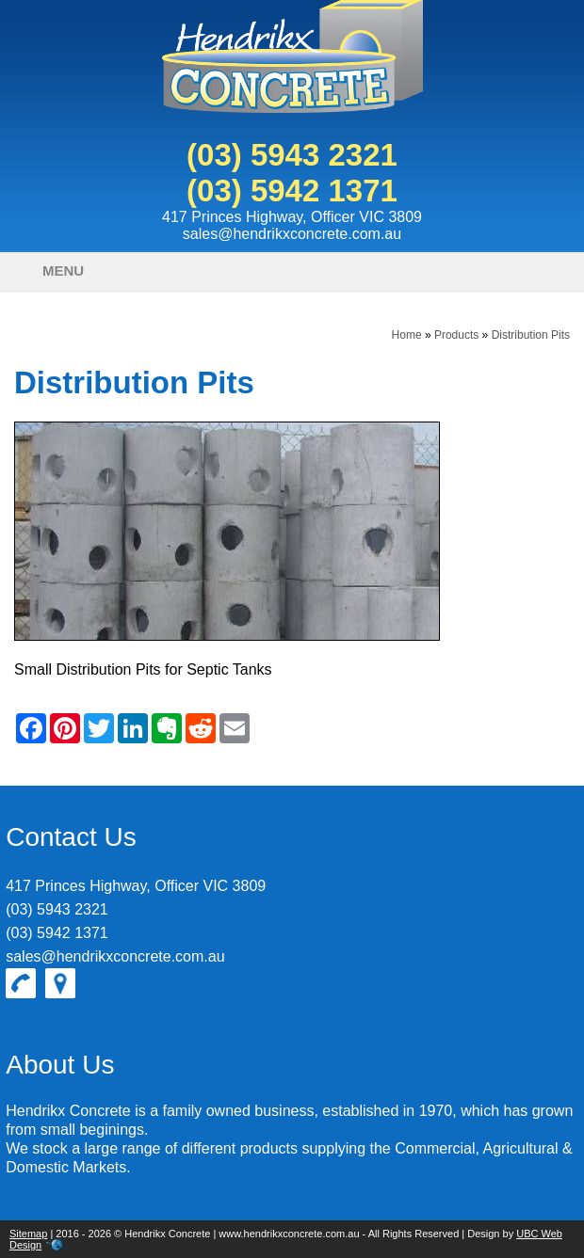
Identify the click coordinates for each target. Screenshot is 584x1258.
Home (407, 335)
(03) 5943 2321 (292, 154)
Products (456, 335)
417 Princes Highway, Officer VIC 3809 (292, 217)
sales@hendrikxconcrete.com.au (292, 234)
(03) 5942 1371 (292, 190)
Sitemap (28, 1233)
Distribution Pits (531, 335)
